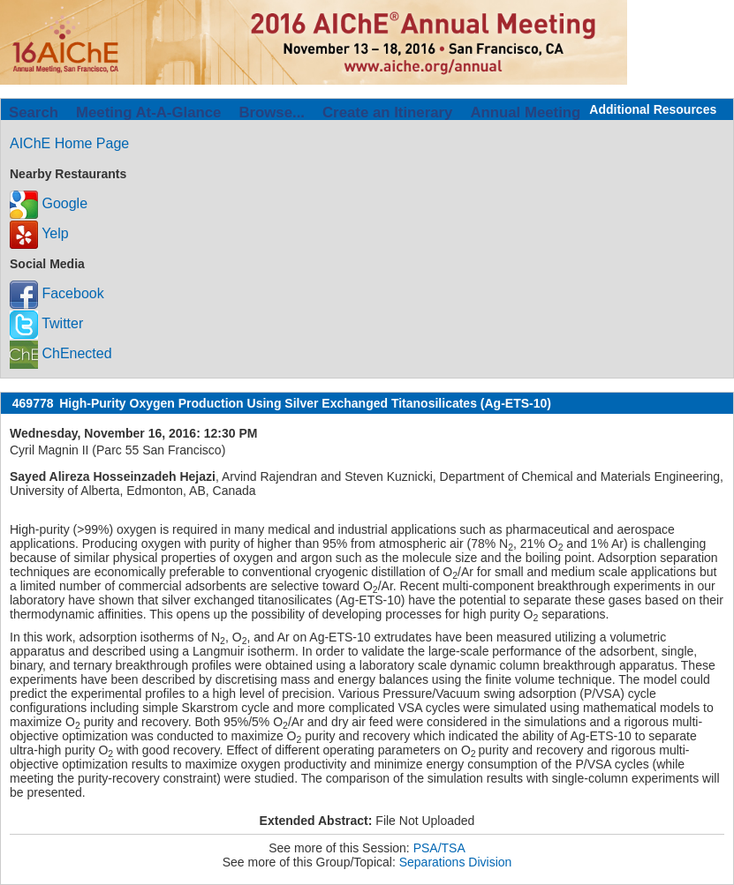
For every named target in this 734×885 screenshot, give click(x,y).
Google (48, 203)
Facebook (57, 293)
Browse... (271, 112)
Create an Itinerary (387, 112)
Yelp (39, 233)
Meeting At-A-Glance (148, 112)
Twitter (46, 323)
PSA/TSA (439, 848)
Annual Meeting (525, 112)
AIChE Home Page (69, 143)
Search (33, 112)
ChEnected (61, 353)
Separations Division (455, 862)
